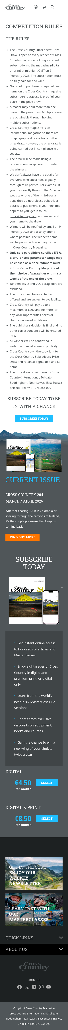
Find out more (22, 537)
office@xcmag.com (23, 216)
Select (47, 783)
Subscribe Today (34, 418)
